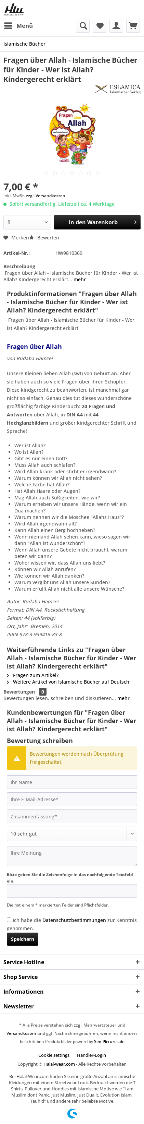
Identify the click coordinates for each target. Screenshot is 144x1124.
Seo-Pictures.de (109, 1041)
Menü (18, 24)
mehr (79, 279)
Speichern (22, 939)
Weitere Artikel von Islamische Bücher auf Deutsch (68, 681)
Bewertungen (19, 691)
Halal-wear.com (59, 1064)
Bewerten (44, 237)
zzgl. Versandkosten (45, 196)
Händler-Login (91, 1055)
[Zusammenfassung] (72, 816)
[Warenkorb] (133, 26)
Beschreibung (19, 266)
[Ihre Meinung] (72, 856)
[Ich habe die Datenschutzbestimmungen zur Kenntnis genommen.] (9, 920)
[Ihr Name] (72, 782)
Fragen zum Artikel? (32, 675)
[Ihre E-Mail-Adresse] (72, 799)
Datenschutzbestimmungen (74, 920)
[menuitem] (18, 26)
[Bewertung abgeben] (72, 834)
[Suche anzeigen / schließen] (83, 26)
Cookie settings (53, 1055)
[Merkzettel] (99, 26)
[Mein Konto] (116, 26)
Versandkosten (21, 1033)
